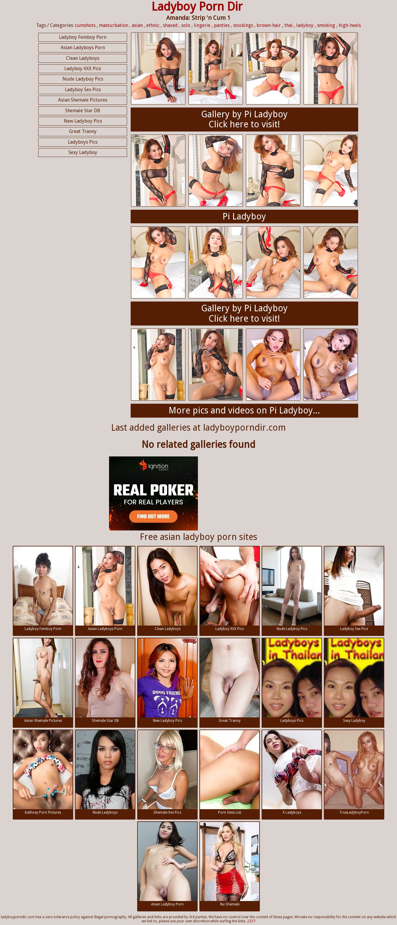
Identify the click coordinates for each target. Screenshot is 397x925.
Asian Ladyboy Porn (167, 864)
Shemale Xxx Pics (167, 772)
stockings (243, 25)
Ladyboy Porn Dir (197, 6)
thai (288, 25)
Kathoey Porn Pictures (43, 772)
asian (137, 25)
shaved (170, 25)
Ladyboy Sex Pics (83, 89)
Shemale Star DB (82, 110)
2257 (251, 921)
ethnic (152, 25)
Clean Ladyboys (82, 58)
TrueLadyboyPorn (354, 772)
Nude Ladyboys (105, 772)
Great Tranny (83, 131)
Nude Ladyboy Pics (83, 79)
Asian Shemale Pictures (82, 100)
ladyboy (304, 25)
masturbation (113, 25)
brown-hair (269, 25)
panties (222, 25)
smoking (326, 25)
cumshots (85, 25)
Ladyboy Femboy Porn (82, 37)
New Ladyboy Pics (83, 121)
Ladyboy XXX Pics (82, 68)
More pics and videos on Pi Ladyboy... (244, 410)
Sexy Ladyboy (82, 152)
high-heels (350, 25)
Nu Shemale (229, 864)
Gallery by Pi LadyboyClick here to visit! (244, 119)
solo (185, 25)
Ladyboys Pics (82, 142)
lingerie (202, 25)
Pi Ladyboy (244, 216)
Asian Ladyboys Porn (83, 47)
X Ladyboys (291, 772)
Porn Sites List (229, 772)
